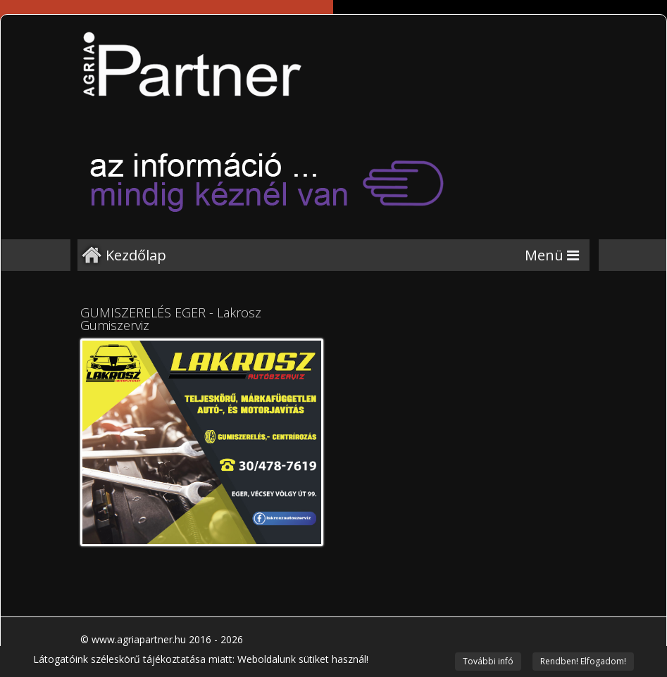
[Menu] (552, 255)
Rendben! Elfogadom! (583, 661)
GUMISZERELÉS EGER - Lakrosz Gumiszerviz (170, 319)
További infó (488, 661)
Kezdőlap (136, 255)
